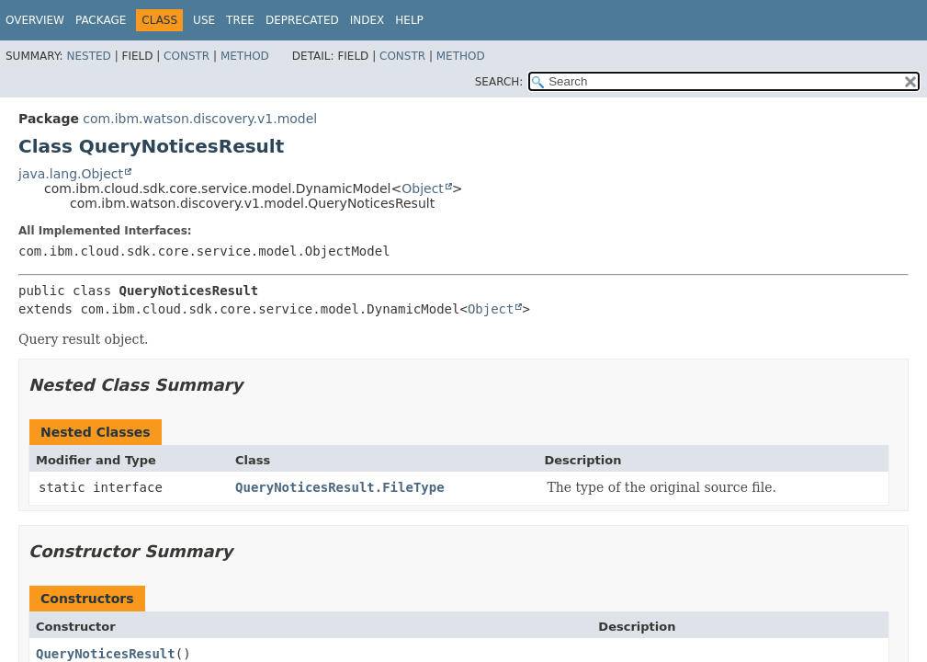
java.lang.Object (70, 173)
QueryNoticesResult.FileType (340, 487)
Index (367, 20)
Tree (240, 20)
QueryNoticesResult (105, 653)
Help (409, 20)
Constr (186, 56)
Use (204, 20)
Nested (88, 56)
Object (422, 188)
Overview (35, 20)
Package (100, 20)
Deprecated (302, 20)
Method (244, 56)
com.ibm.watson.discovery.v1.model (200, 118)
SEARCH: (499, 81)
